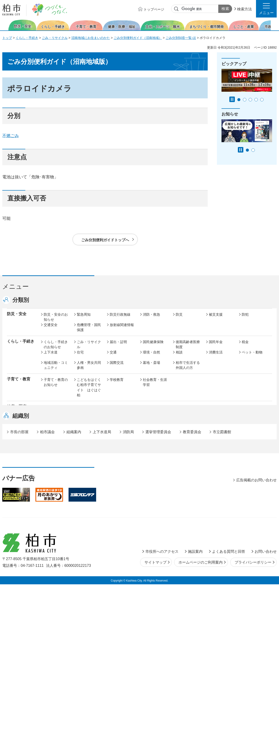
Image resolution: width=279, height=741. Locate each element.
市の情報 (117, 511)
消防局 (128, 589)
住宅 (80, 357)
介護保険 (183, 412)
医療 (113, 412)
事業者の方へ (54, 549)
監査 (146, 521)
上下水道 (51, 357)
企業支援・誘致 (122, 494)
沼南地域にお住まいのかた (90, 38)
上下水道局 (102, 589)
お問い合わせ (266, 708)
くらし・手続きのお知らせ (56, 349)
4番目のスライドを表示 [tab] (256, 99)
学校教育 (117, 384)
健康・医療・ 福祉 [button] (18, 414)
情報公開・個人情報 (122, 524)
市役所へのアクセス (161, 708)
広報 (245, 511)
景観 (179, 461)
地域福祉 (51, 422)
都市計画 (117, 461)
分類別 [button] (20, 300)
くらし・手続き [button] (20, 346)
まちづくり (85, 461)
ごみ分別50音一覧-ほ (181, 38)
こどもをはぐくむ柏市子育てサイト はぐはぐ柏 (89, 392)
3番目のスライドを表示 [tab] (250, 99)
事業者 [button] (13, 548)
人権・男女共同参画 (89, 370)
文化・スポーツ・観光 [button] (22, 442)
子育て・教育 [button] (18, 384)
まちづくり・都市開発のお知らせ (56, 466)
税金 (245, 347)
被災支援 (216, 319)
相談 (179, 357)
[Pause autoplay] (232, 99)
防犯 (245, 319)
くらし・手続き (27, 38)
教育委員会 (217, 521)
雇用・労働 (85, 494)
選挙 (80, 521)
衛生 (146, 412)
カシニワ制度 (252, 461)
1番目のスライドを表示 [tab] (239, 99)
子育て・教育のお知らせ (56, 387)
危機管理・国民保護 (89, 332)
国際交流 (117, 367)
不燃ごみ (10, 135)
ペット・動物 (252, 357)
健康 (80, 412)
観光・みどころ (155, 439)
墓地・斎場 (151, 367)
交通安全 (51, 330)
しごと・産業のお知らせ (56, 496)
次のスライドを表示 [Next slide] (274, 25)
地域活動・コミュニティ (56, 370)
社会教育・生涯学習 (155, 387)
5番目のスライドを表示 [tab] (262, 99)
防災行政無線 (120, 319)
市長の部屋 (85, 511)
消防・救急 (151, 319)
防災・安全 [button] (16, 319)
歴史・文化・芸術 (89, 442)
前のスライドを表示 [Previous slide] (5, 25)
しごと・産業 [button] (18, 493)
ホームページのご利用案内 (200, 719)
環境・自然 (151, 357)
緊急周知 (84, 319)
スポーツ (117, 439)
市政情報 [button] (15, 511)
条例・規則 (52, 532)
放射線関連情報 (122, 330)
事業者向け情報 (155, 422)
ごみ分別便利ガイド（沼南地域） (138, 38)
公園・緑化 (217, 461)
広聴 (47, 521)
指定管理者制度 (221, 494)
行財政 (181, 511)
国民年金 (216, 347)
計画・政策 (151, 511)
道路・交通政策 (89, 477)
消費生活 (216, 357)
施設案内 (195, 708)
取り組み (183, 422)
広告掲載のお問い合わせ (256, 637)
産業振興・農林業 (155, 496)
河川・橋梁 (184, 477)
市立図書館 (222, 589)
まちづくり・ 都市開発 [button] (18, 464)
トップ (7, 38)
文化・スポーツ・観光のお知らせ (56, 444)
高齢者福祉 (217, 412)
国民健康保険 (153, 347)
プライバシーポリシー (253, 719)
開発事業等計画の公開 (155, 464)
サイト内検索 (176, 9)
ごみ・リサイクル (55, 38)
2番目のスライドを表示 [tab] (244, 99)
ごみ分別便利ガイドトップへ (105, 240)
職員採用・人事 (221, 511)
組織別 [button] (20, 572)
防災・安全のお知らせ (56, 321)
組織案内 (73, 589)
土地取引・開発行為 (155, 479)
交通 (113, 357)
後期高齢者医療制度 (188, 349)
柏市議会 (47, 589)
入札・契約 (184, 494)
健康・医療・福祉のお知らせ (56, 414)
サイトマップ (155, 719)
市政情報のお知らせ (56, 513)
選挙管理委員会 (158, 589)
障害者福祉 (250, 412)
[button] (266, 9)
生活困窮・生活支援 (89, 424)
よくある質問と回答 (228, 708)
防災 (179, 319)
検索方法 (244, 9)
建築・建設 (52, 477)
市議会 (181, 521)
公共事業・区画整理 (122, 479)
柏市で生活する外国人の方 (188, 370)
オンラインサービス (254, 524)
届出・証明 (118, 347)
